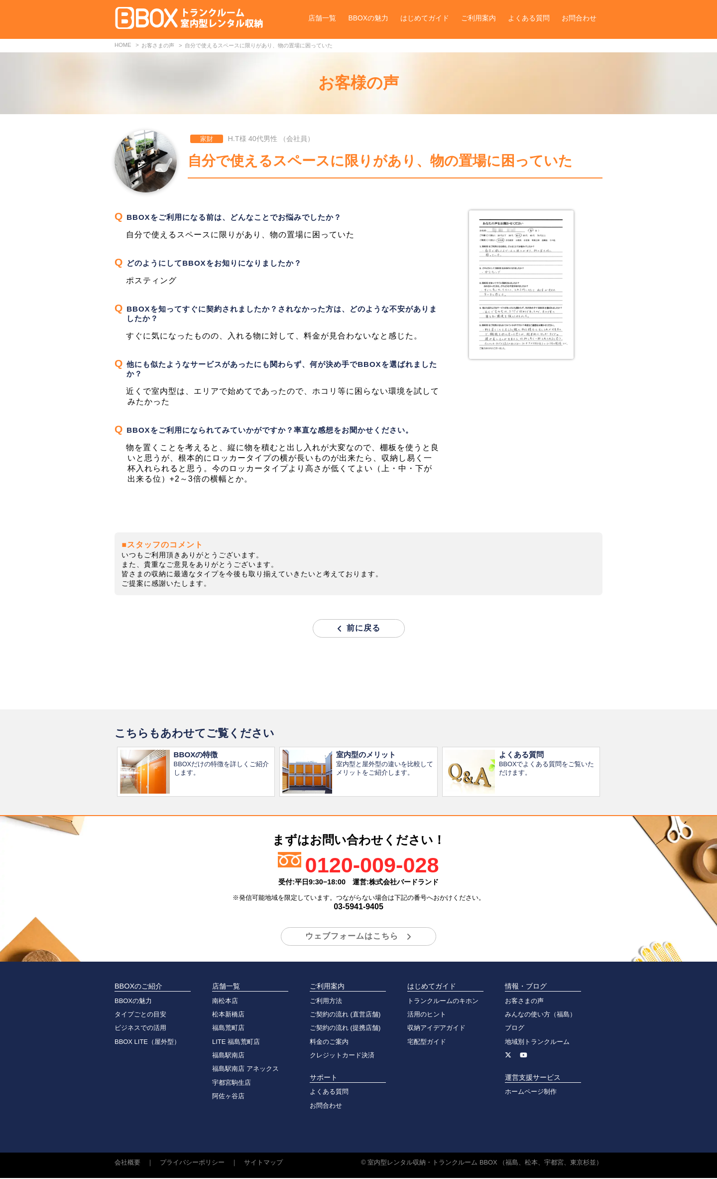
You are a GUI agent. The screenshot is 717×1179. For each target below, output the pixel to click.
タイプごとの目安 (140, 1015)
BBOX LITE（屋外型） (147, 1042)
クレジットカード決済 (342, 1056)
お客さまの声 (524, 1002)
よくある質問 (529, 18)
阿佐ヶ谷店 (228, 1097)
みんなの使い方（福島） (540, 1015)
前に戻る (363, 628)
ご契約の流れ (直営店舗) (345, 1015)
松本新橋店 (228, 1015)
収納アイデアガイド (436, 1028)
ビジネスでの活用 (140, 1028)
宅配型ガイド (426, 1042)
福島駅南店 (228, 1056)
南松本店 (225, 1002)
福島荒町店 (228, 1028)
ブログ (514, 1028)
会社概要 (127, 1163)
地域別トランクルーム (537, 1042)
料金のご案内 (329, 1042)
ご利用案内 (478, 18)
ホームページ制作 (531, 1092)
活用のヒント (426, 1015)
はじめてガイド (424, 18)
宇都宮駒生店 (231, 1083)
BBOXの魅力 (368, 18)
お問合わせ (579, 18)
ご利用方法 (326, 1002)
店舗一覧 (322, 18)
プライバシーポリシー (192, 1163)
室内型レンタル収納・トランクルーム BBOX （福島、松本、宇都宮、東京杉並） (484, 1163)
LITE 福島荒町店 (236, 1042)
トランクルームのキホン (442, 1002)
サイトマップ (263, 1163)
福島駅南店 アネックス (245, 1069)
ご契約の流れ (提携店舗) (345, 1028)
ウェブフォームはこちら (351, 937)
